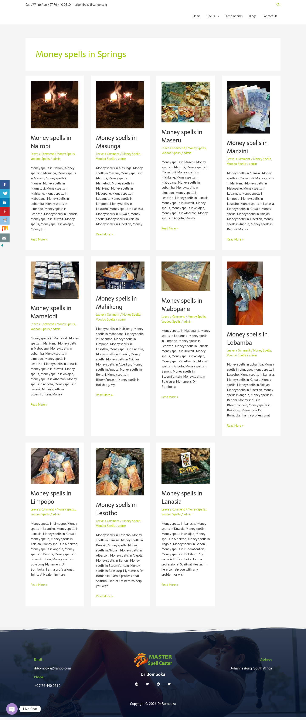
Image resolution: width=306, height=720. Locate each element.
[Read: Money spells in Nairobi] (54, 107)
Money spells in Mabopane (183, 307)
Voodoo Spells (41, 161)
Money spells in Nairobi (52, 144)
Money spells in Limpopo (52, 500)
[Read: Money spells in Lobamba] (245, 295)
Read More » (39, 241)
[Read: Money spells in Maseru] (186, 104)
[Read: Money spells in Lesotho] (120, 474)
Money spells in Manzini (248, 149)
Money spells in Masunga (117, 144)
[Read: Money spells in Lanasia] (186, 468)
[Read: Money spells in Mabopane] (186, 279)
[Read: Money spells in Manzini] (248, 109)
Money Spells (69, 156)
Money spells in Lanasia (183, 500)
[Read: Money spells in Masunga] (120, 107)
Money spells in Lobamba (248, 341)
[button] (278, 3)
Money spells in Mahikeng (117, 305)
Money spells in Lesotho (117, 511)
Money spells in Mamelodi (52, 314)
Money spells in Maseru (183, 138)
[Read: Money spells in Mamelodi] (55, 282)
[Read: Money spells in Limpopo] (55, 468)
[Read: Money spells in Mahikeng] (120, 278)
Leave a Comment (44, 156)
